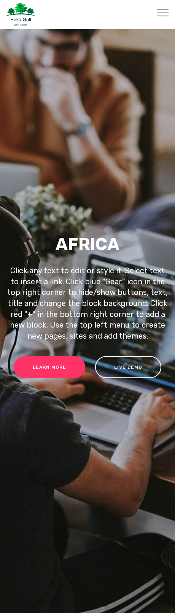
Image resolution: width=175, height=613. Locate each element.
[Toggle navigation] (163, 12)
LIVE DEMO (128, 367)
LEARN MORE (49, 367)
